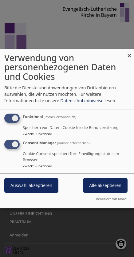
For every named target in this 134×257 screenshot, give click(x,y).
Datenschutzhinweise (81, 100)
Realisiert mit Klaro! (111, 199)
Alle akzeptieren (105, 186)
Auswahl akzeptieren (31, 186)
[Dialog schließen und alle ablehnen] (129, 52)
